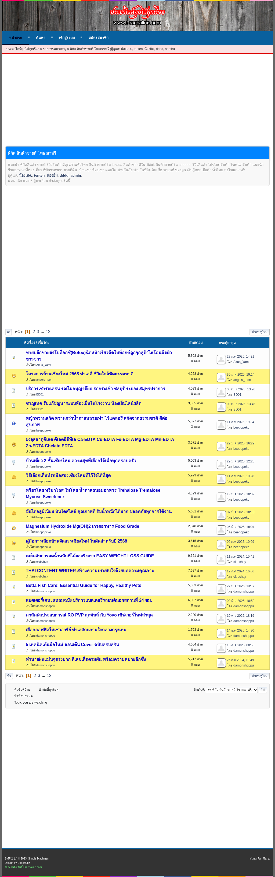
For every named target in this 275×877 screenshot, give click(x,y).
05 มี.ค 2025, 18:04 (241, 527)
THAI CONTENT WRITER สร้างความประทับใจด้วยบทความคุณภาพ (90, 570)
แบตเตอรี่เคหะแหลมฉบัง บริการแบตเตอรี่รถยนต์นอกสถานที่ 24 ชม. (89, 600)
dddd (159, 49)
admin (169, 49)
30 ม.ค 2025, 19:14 (241, 374)
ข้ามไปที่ (199, 689)
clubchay (42, 561)
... (43, 331)
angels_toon (44, 379)
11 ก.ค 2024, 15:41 (240, 556)
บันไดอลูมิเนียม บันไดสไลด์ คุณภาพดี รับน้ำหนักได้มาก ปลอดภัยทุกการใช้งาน (99, 511)
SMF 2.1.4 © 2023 (16, 858)
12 (48, 331)
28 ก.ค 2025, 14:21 (240, 356)
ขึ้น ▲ (266, 858)
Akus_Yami (43, 364)
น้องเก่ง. (126, 49)
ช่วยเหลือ (255, 858)
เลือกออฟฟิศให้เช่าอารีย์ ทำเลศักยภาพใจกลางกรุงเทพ (76, 630)
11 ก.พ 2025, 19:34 (240, 422)
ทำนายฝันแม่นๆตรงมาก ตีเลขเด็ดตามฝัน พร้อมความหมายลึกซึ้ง (86, 659)
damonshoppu (45, 591)
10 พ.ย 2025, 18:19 (240, 616)
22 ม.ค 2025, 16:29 (241, 443)
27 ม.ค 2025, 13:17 (241, 586)
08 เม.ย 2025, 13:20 (241, 389)
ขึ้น (9, 676)
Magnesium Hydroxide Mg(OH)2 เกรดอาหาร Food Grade (82, 526)
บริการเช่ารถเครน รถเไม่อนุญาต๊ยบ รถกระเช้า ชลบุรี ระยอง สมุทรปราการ (95, 388)
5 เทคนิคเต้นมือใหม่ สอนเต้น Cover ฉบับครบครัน (72, 644)
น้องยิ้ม (149, 49)
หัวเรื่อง (29, 343)
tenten (138, 49)
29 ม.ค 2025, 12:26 (241, 461)
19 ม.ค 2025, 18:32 (241, 494)
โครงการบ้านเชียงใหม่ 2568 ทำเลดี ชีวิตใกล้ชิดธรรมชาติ (79, 374)
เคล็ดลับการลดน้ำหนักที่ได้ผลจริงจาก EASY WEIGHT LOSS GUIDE (90, 556)
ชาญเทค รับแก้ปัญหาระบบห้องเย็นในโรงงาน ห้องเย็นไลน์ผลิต (83, 403)
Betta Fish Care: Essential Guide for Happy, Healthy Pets (83, 585)
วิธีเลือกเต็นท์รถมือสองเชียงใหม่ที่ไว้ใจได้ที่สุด (68, 475)
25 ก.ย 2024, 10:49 (240, 660)
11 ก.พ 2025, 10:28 (240, 476)
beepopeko (43, 430)
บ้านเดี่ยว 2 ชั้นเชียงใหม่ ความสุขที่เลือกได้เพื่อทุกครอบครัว (81, 460)
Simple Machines (38, 858)
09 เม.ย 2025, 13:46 (241, 404)
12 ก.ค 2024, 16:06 (240, 571)
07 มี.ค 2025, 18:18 (241, 512)
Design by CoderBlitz (17, 862)
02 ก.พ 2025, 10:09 (240, 542)
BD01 (40, 394)
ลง (8, 332)
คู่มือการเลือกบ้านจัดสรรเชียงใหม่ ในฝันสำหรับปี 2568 (76, 541)
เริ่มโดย (46, 343)
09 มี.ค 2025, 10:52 (241, 601)
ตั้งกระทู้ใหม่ (259, 332)
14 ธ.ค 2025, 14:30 (240, 630)
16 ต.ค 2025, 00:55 (241, 645)
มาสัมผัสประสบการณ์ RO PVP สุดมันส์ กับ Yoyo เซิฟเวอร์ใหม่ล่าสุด (89, 615)
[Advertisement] (137, 104)
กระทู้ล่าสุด (227, 343)
